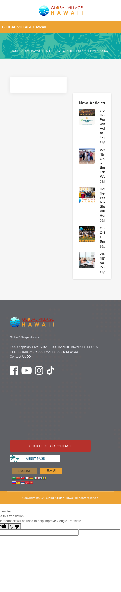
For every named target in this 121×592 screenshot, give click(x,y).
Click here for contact (50, 446)
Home (15, 51)
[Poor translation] (14, 526)
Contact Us (20, 356)
